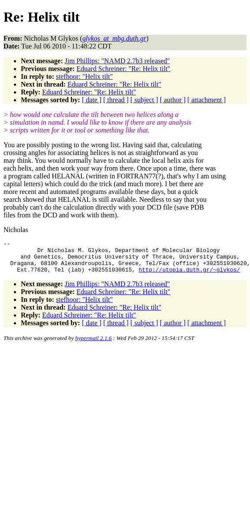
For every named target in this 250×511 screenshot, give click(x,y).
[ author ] (173, 99)
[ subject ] (144, 99)
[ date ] (91, 99)
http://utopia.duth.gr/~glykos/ (189, 276)
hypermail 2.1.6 (93, 344)
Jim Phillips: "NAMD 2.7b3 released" (117, 61)
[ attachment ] (206, 99)
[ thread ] (116, 99)
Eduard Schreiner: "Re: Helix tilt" (124, 68)
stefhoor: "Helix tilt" (84, 76)
